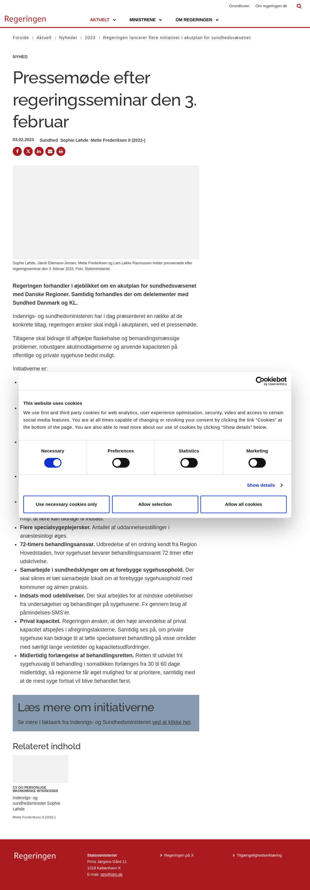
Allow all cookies (243, 504)
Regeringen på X (179, 855)
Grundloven (239, 6)
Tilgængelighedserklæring (259, 855)
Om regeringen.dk (271, 6)
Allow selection (155, 504)
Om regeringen (194, 19)
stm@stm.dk (111, 874)
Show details (261, 485)
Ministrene (143, 19)
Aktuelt (99, 19)
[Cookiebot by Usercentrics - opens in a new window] (260, 381)
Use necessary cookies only (66, 504)
